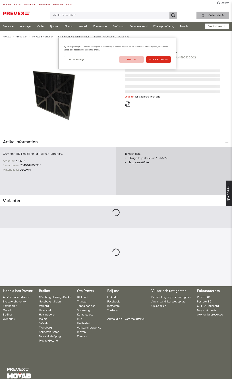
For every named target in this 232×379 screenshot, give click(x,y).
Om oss (81, 336)
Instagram (113, 306)
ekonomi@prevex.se (210, 314)
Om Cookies (158, 305)
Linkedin (112, 297)
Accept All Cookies (158, 59)
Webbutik (9, 319)
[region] (117, 53)
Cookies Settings (76, 59)
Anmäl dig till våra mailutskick (126, 319)
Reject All (131, 59)
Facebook (113, 301)
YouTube (112, 310)
